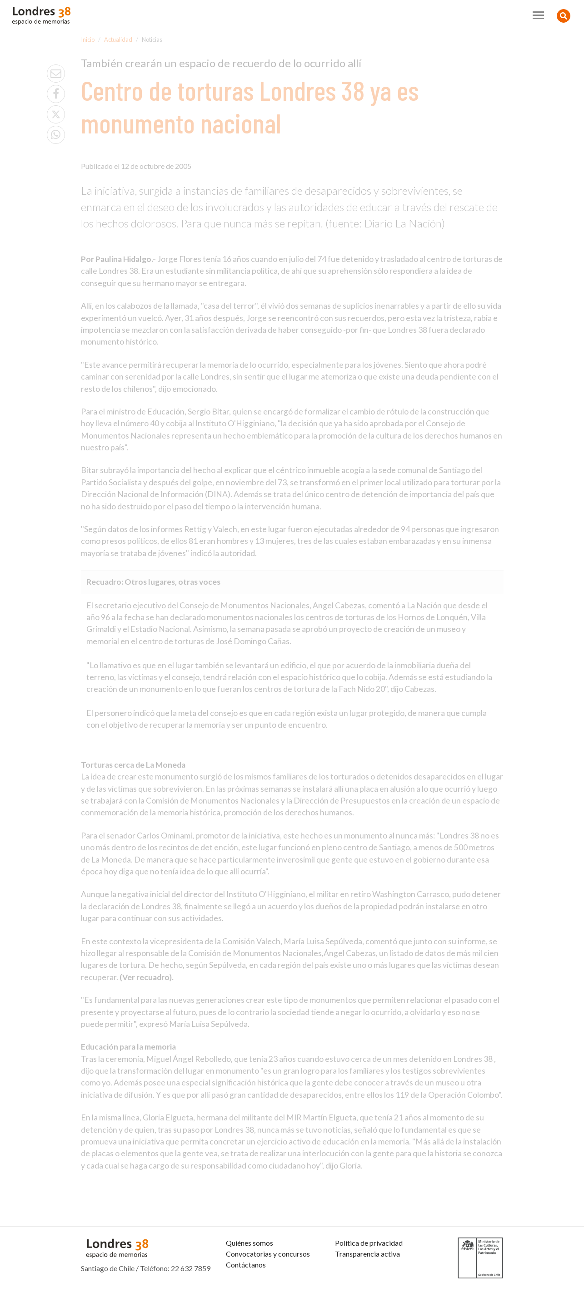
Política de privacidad (369, 1242)
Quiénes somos (249, 1242)
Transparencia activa (367, 1253)
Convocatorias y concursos (268, 1253)
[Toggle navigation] (538, 15)
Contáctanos (246, 1264)
